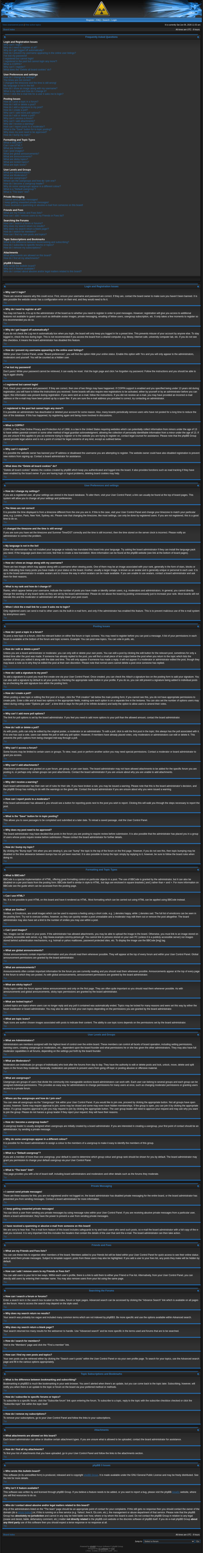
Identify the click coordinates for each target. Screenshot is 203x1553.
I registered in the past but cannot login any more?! (30, 61)
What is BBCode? (13, 142)
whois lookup (25, 1512)
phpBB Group (91, 1474)
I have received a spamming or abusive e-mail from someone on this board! (43, 205)
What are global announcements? (21, 153)
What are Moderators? (15, 175)
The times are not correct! (17, 80)
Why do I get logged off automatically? (24, 50)
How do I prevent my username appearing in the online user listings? (40, 53)
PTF (112, 1548)
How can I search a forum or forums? (23, 223)
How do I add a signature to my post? (23, 107)
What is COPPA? (13, 64)
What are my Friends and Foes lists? (23, 212)
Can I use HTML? (13, 145)
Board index (9, 29)
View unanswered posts (13, 25)
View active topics (33, 25)
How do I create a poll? (16, 110)
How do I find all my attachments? (21, 258)
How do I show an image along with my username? (30, 88)
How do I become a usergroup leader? (24, 183)
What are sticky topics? (16, 159)
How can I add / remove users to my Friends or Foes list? (34, 215)
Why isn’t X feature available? (19, 268)
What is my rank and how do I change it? (25, 91)
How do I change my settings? (19, 77)
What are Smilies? (13, 148)
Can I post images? (14, 151)
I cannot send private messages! (21, 199)
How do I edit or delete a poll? (19, 115)
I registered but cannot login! (19, 58)
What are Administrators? (17, 172)
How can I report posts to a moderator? (24, 126)
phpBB (92, 1546)
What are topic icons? (15, 164)
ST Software (103, 1548)
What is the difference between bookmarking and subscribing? (36, 242)
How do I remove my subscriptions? (22, 247)
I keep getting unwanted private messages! (26, 202)
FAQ (98, 20)
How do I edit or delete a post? (20, 104)
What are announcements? (18, 156)
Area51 (176, 1491)
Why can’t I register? (14, 66)
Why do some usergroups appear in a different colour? (32, 186)
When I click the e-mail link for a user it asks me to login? (33, 94)
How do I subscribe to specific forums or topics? (29, 245)
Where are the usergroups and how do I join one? (30, 180)
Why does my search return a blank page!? (26, 229)
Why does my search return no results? (24, 226)
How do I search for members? (20, 231)
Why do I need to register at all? (20, 47)
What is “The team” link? (16, 192)
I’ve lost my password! (15, 55)
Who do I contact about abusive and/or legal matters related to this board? (43, 271)
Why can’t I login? (13, 44)
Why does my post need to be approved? (25, 132)
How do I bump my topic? (17, 135)
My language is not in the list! (19, 85)
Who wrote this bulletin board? (19, 266)
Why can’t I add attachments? (19, 121)
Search (106, 20)
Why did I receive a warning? (19, 123)
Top (5, 303)
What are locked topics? (16, 162)
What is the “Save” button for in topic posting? (28, 129)
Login (114, 20)
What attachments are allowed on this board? (27, 255)
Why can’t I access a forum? (19, 118)
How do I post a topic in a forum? (21, 101)
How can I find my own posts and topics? (25, 234)
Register (90, 20)
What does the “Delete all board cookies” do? (27, 69)
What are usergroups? (15, 178)
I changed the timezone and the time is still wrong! (30, 83)
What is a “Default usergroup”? (20, 189)
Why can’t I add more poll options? (22, 112)
